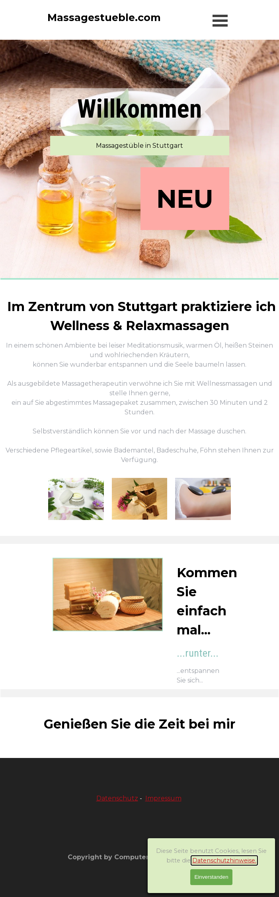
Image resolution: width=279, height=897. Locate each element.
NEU (184, 198)
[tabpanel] (139, 381)
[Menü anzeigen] (220, 20)
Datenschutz (117, 798)
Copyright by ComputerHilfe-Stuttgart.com (142, 857)
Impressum (163, 798)
